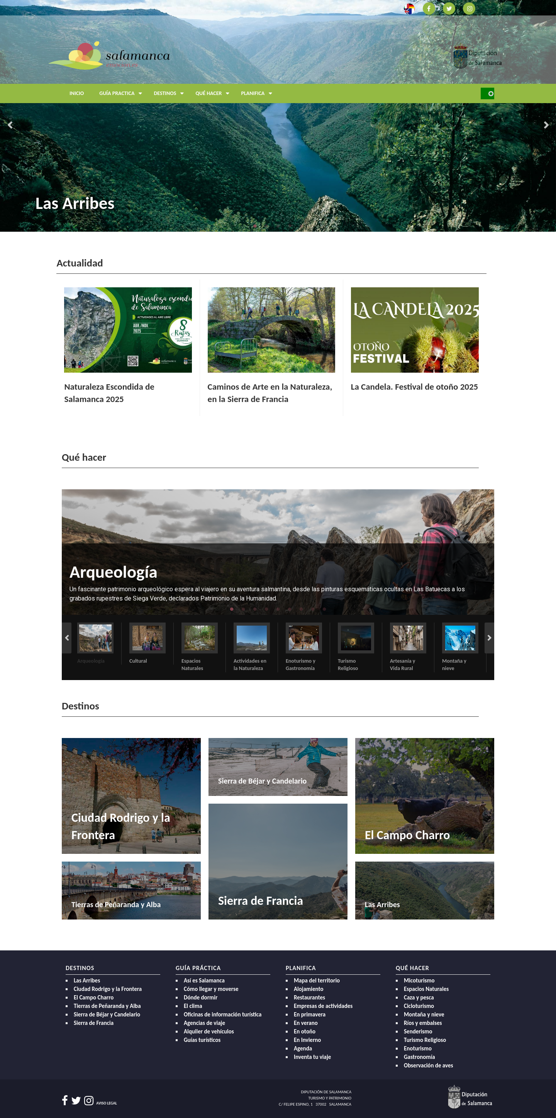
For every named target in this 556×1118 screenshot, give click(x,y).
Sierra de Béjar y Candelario (107, 1014)
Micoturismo (419, 980)
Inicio (77, 93)
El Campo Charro (94, 997)
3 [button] (278, 226)
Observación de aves (428, 1065)
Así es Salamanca (204, 980)
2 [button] (266, 226)
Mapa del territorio (317, 980)
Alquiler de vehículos (209, 1031)
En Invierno (307, 1040)
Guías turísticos (202, 1040)
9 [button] (324, 609)
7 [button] (301, 609)
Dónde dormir (200, 997)
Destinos (171, 93)
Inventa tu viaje (312, 1057)
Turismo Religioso (425, 1040)
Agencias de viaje (204, 1023)
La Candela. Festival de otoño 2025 (414, 386)
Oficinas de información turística (222, 1014)
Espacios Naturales (426, 989)
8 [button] (313, 609)
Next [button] (546, 125)
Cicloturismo (419, 1006)
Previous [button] (9, 125)
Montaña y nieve (424, 1014)
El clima (193, 1006)
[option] (278, 116)
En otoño (304, 1031)
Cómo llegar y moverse (211, 989)
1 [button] (255, 226)
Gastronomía (419, 1057)
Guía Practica (122, 93)
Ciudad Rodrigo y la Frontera (108, 989)
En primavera (309, 1014)
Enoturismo (418, 1048)
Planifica (258, 93)
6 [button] (289, 609)
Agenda (303, 1048)
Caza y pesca (419, 997)
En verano (306, 1023)
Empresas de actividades (323, 1006)
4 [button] (289, 226)
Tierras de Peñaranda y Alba (107, 1006)
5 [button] (301, 226)
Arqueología (114, 571)
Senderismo (418, 1031)
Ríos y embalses (423, 1023)
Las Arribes (75, 203)
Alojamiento (309, 989)
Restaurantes (309, 997)
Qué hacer (214, 93)
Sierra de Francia (94, 1023)
